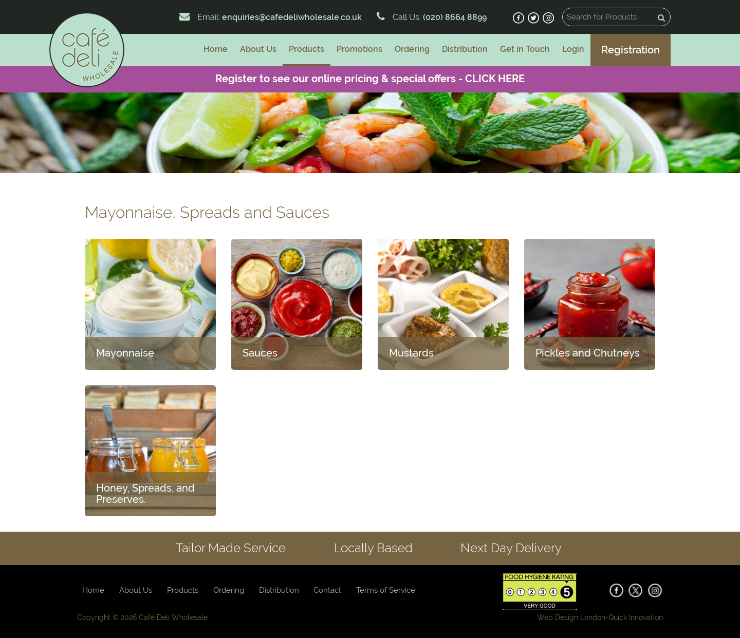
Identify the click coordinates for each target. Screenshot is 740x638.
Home (215, 49)
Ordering (412, 49)
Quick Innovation (635, 617)
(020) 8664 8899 (454, 17)
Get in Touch (525, 49)
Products (306, 49)
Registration (630, 50)
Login (573, 49)
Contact (327, 590)
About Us (258, 49)
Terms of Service (385, 590)
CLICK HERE (495, 78)
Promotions (359, 49)
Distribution (465, 49)
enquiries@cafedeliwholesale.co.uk (292, 17)
